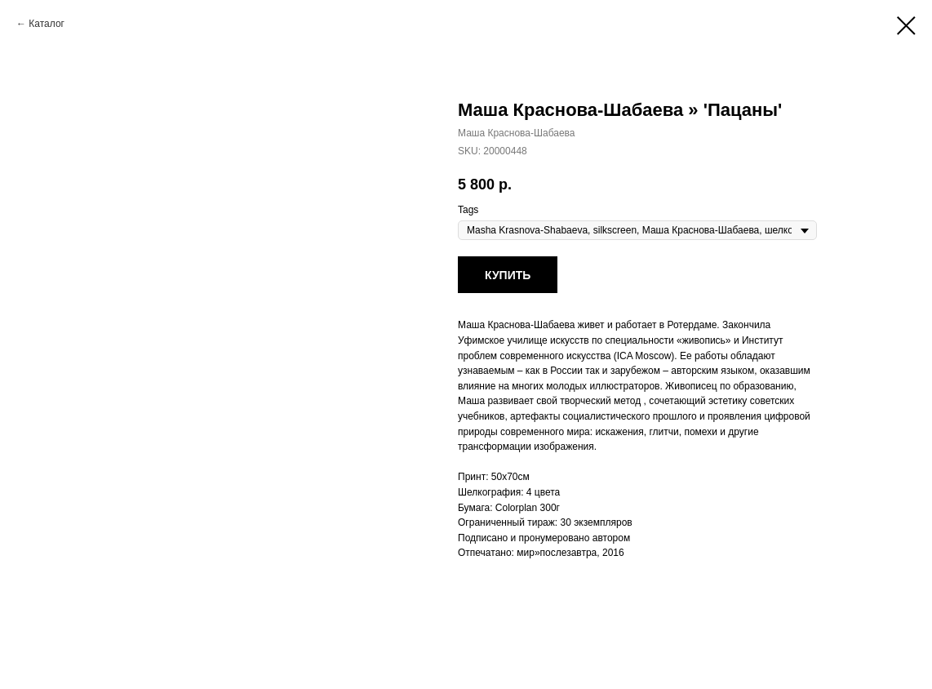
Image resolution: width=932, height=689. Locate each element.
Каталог (46, 23)
